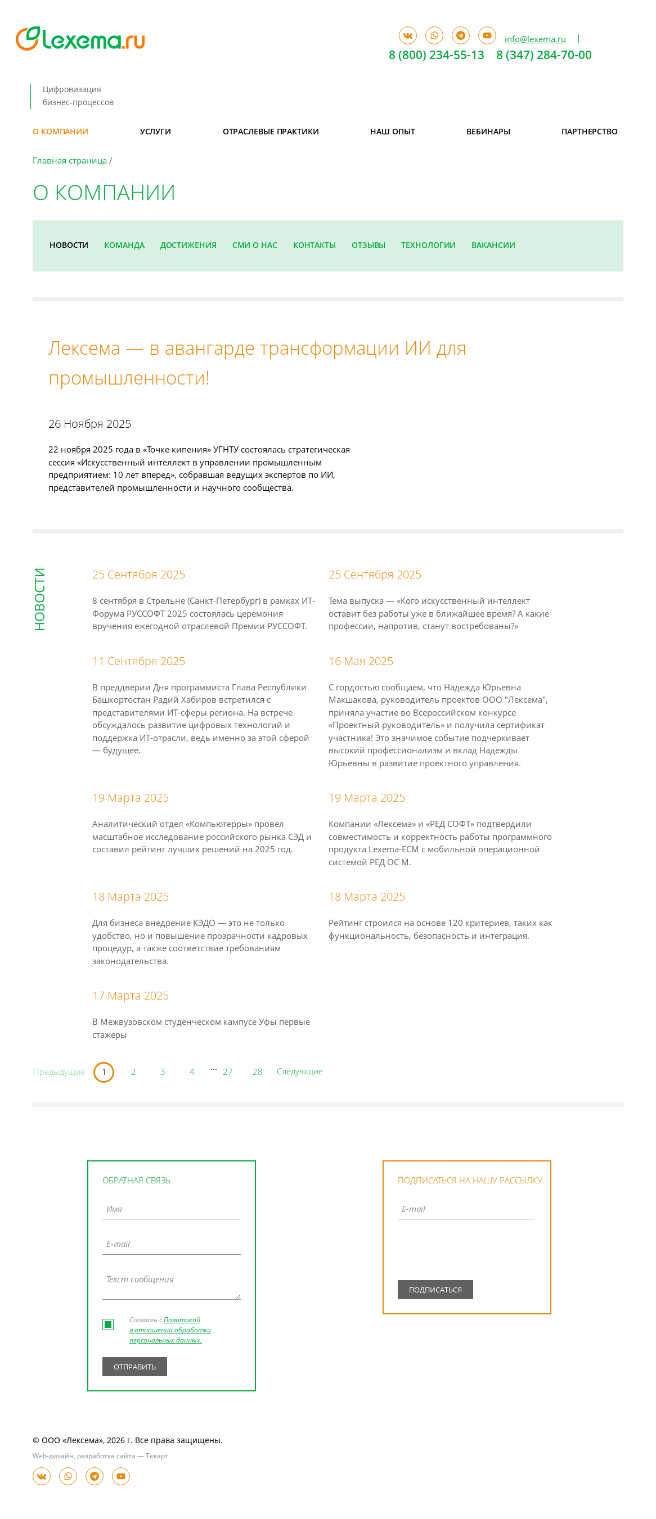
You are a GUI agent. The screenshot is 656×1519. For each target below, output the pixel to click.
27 (229, 1073)
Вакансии (493, 246)
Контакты (314, 246)
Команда (124, 246)
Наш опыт (392, 132)
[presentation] (466, 1253)
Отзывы (368, 246)
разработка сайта (106, 1456)
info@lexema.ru (535, 39)
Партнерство (589, 132)
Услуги (155, 132)
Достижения (188, 246)
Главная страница (70, 161)
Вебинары (488, 132)
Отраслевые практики (271, 132)
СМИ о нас (254, 246)
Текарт (157, 1456)
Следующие (301, 1072)
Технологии (428, 246)
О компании (60, 132)
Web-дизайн (53, 1456)
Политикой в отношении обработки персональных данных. (170, 1331)
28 (259, 1073)
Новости (69, 246)
